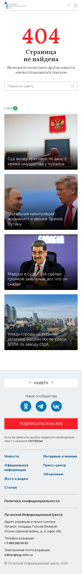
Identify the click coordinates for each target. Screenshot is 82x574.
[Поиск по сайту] (41, 86)
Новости (12, 452)
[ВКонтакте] (56, 401)
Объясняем (53, 474)
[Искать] (72, 86)
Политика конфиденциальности (33, 501)
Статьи (10, 488)
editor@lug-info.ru (19, 555)
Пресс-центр (55, 465)
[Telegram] (41, 401)
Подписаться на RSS (41, 419)
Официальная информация (16, 467)
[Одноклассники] (25, 401)
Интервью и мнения (54, 454)
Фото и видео (17, 479)
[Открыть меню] (75, 5)
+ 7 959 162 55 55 (16, 543)
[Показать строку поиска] (69, 5)
